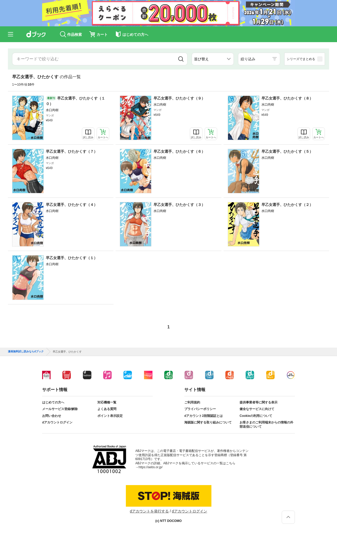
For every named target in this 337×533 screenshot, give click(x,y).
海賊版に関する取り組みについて (208, 422)
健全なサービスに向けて (257, 409)
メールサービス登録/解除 (60, 409)
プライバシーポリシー (200, 409)
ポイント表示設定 (110, 416)
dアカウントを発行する (149, 511)
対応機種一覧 (106, 402)
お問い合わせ (51, 416)
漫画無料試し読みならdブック (26, 351)
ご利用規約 (192, 402)
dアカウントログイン (57, 422)
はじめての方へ (53, 402)
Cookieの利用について (256, 416)
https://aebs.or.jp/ (150, 467)
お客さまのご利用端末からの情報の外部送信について (266, 424)
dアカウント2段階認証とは (203, 416)
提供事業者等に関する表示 (258, 402)
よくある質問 (106, 409)
